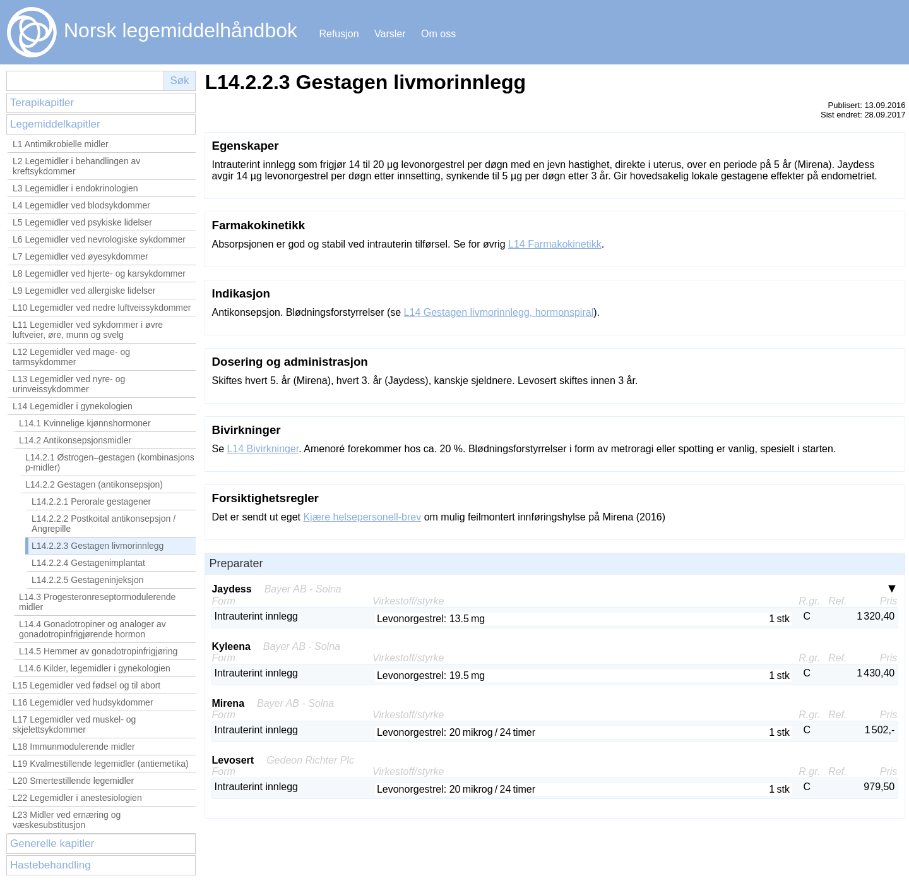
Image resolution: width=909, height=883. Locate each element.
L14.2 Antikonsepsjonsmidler (75, 440)
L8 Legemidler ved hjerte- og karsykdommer (99, 273)
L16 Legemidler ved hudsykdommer (83, 702)
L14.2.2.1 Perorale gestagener (91, 501)
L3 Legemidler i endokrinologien (75, 188)
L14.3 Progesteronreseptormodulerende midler (97, 602)
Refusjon (339, 33)
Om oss (438, 33)
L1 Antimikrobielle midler (61, 144)
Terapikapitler (42, 103)
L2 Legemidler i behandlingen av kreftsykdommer (76, 166)
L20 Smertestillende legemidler (73, 781)
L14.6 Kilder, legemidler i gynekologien (94, 668)
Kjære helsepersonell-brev (362, 517)
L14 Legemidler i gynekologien (73, 406)
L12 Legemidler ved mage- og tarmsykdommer (71, 357)
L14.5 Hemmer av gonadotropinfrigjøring (98, 651)
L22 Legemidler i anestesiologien (77, 798)
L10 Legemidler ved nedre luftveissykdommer (102, 308)
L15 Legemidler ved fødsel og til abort (86, 685)
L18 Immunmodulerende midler (74, 747)
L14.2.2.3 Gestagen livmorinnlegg (97, 546)
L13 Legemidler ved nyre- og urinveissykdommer (69, 384)
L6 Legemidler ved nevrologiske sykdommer (99, 239)
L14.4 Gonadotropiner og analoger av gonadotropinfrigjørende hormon (92, 629)
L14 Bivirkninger (263, 448)
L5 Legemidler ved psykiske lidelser (82, 222)
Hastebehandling (50, 865)
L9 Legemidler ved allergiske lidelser (84, 290)
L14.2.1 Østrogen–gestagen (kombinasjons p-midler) (109, 462)
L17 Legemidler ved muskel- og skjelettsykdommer (74, 724)
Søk (179, 81)
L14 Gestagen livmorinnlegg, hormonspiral (499, 312)
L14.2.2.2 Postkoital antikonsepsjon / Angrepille (103, 524)
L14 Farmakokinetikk (555, 244)
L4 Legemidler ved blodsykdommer (81, 205)
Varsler (390, 33)
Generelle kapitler (52, 844)
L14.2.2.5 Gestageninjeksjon (87, 580)
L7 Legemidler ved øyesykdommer (80, 256)
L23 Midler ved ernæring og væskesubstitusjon (67, 820)
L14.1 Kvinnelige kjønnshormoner (85, 423)
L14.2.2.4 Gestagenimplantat (88, 563)
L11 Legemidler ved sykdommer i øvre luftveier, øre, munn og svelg (88, 330)
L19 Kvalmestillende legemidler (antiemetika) (101, 764)
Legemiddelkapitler (55, 124)
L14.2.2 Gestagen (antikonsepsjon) (94, 484)
